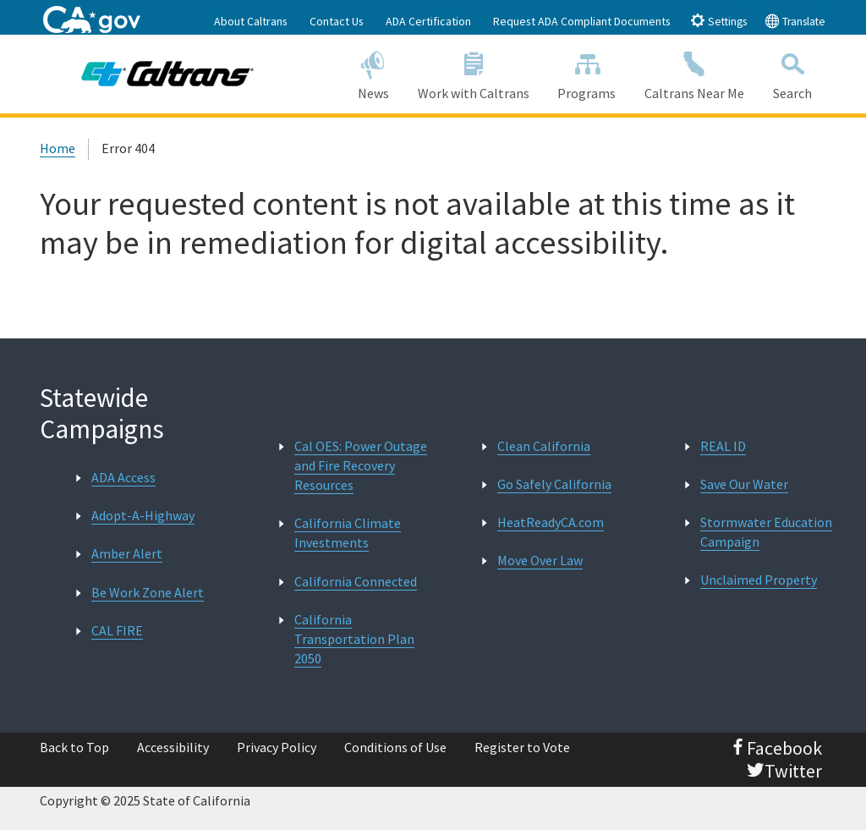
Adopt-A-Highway (143, 515)
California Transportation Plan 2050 (354, 639)
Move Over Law (540, 560)
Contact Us (337, 21)
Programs (586, 73)
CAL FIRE (117, 630)
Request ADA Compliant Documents (582, 21)
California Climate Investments (347, 532)
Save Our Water (744, 483)
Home (57, 148)
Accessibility (173, 747)
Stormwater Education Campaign (766, 532)
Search (792, 73)
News (373, 73)
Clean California (543, 445)
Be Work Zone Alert (147, 592)
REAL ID (723, 445)
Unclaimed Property (758, 579)
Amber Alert (126, 553)
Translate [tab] (795, 21)
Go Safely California (554, 483)
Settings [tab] (718, 21)
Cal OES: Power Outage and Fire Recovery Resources (360, 465)
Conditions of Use (395, 747)
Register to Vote (522, 747)
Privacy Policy (276, 747)
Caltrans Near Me (694, 73)
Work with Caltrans (473, 73)
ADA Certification (428, 21)
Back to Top (74, 747)
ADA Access (123, 477)
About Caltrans (251, 21)
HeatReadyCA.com (550, 522)
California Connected (355, 581)
